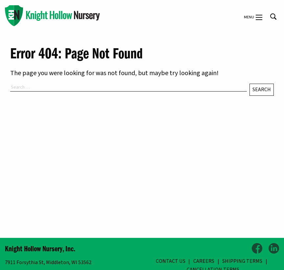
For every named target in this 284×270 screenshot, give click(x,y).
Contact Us (170, 261)
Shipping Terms (242, 261)
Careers (203, 261)
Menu (253, 17)
